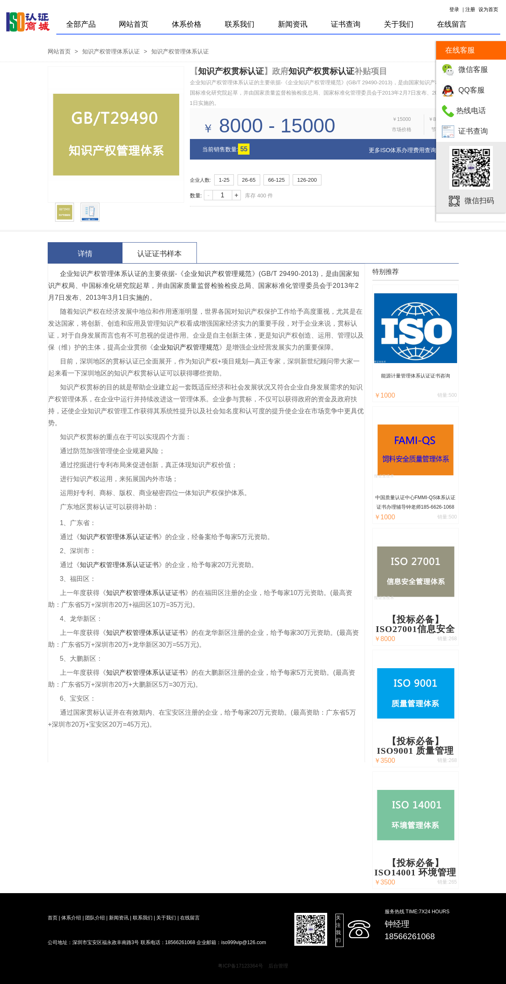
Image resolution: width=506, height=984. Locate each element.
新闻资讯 (292, 24)
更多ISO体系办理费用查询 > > (407, 150)
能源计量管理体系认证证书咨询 (415, 376)
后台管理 (278, 966)
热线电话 (471, 111)
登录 (454, 9)
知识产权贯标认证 (231, 71)
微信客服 (473, 69)
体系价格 (186, 24)
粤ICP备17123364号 (240, 966)
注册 (470, 9)
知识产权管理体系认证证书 (119, 536)
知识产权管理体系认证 (111, 51)
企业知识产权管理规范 (218, 273)
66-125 (276, 180)
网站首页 (133, 24)
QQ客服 (471, 90)
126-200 (307, 180)
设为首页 (488, 9)
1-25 (224, 180)
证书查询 (473, 131)
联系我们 (239, 24)
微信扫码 (479, 201)
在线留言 (452, 24)
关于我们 (399, 24)
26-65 (249, 180)
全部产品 (81, 24)
